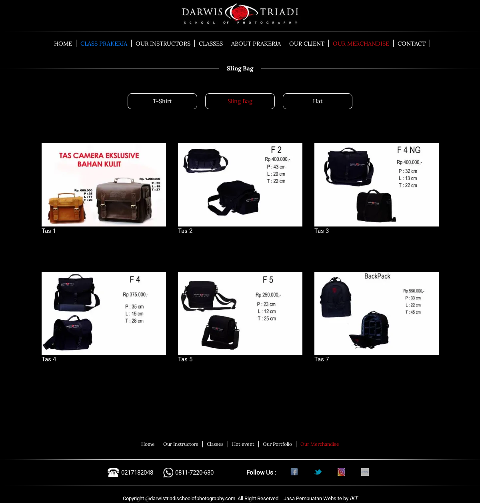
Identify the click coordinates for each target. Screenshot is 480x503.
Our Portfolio (277, 444)
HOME (63, 43)
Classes (215, 444)
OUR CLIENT (306, 43)
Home (148, 444)
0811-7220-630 (194, 472)
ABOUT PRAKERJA (256, 43)
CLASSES (211, 43)
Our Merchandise (319, 444)
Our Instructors (180, 444)
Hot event (243, 444)
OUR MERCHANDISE (361, 43)
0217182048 (137, 472)
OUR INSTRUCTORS (163, 43)
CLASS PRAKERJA (103, 43)
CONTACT (412, 43)
